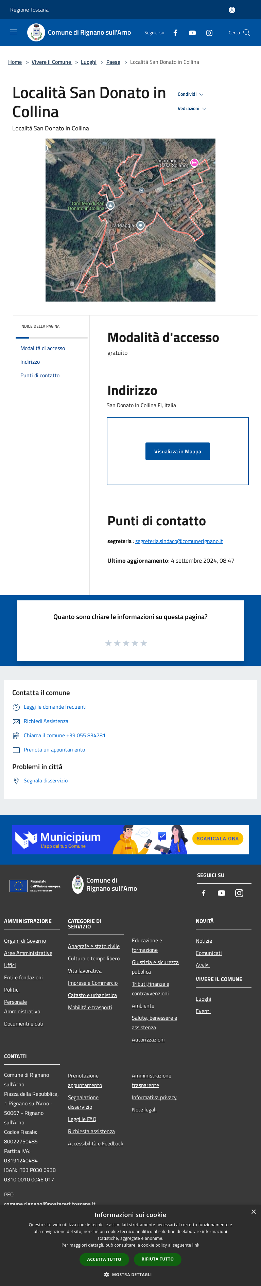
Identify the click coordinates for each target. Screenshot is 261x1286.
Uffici (10, 965)
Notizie (204, 941)
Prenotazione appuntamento (85, 1080)
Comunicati (209, 953)
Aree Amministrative (28, 953)
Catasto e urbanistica (92, 995)
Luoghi (89, 62)
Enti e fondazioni (23, 977)
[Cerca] (247, 33)
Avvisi (203, 965)
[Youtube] (189, 32)
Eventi (203, 1011)
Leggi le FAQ (82, 1119)
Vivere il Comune (52, 62)
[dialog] (130, 1245)
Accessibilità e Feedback (95, 1143)
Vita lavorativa (85, 970)
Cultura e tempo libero (94, 958)
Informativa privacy (154, 1097)
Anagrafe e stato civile (94, 946)
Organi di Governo (25, 941)
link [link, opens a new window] (195, 1245)
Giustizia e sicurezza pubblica (155, 967)
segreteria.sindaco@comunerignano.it (179, 541)
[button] (130, 1274)
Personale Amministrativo (22, 1006)
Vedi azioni (193, 109)
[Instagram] (206, 32)
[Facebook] (172, 32)
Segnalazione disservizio (83, 1102)
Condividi (192, 94)
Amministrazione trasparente (151, 1080)
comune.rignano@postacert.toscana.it (49, 1204)
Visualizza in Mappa (177, 451)
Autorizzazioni (148, 1039)
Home (15, 62)
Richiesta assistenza (91, 1131)
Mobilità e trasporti (90, 1007)
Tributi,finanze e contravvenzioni (150, 988)
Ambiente (143, 1005)
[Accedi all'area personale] (232, 10)
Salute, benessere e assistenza (154, 1022)
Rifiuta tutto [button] (158, 1259)
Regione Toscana (29, 9)
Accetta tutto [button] (104, 1259)
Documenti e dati (24, 1023)
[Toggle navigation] (14, 32)
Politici (12, 989)
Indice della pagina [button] (39, 326)
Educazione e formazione (147, 945)
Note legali (144, 1109)
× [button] (253, 1212)
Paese (113, 62)
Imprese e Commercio (93, 983)
